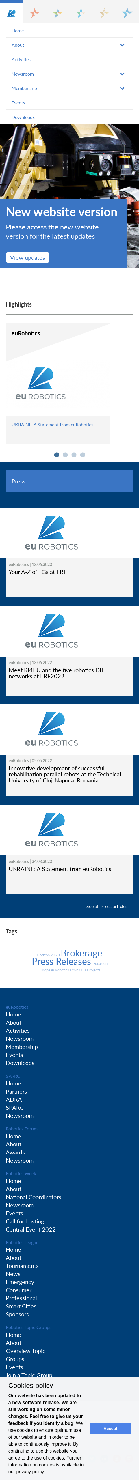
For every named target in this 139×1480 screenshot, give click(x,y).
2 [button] (65, 455)
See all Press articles (106, 906)
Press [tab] (18, 481)
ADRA (14, 1099)
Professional (21, 1297)
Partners (16, 1091)
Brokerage (81, 952)
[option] (69, 196)
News (13, 1273)
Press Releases (62, 961)
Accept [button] (110, 1428)
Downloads (23, 117)
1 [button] (57, 455)
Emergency (20, 1281)
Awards (15, 1152)
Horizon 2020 (49, 955)
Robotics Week (21, 1173)
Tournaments (22, 1265)
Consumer (18, 1289)
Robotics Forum (22, 1128)
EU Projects (91, 970)
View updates (27, 257)
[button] (11, 11)
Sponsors (17, 1314)
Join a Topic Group (29, 1374)
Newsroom (23, 73)
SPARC (13, 1076)
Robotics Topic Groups (28, 1327)
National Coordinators (33, 1196)
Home (18, 30)
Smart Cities (21, 1306)
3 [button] (74, 455)
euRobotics (17, 1007)
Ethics (75, 970)
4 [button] (83, 455)
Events (18, 102)
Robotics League (22, 1242)
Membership (24, 88)
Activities (21, 59)
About (18, 45)
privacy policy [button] (30, 1471)
